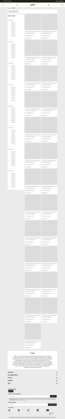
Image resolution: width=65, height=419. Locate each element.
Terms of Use (26, 399)
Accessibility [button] (59, 1)
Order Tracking (6, 1)
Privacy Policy (32, 399)
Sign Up (10, 391)
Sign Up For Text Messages (14, 394)
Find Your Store (12, 402)
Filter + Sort (16, 15)
